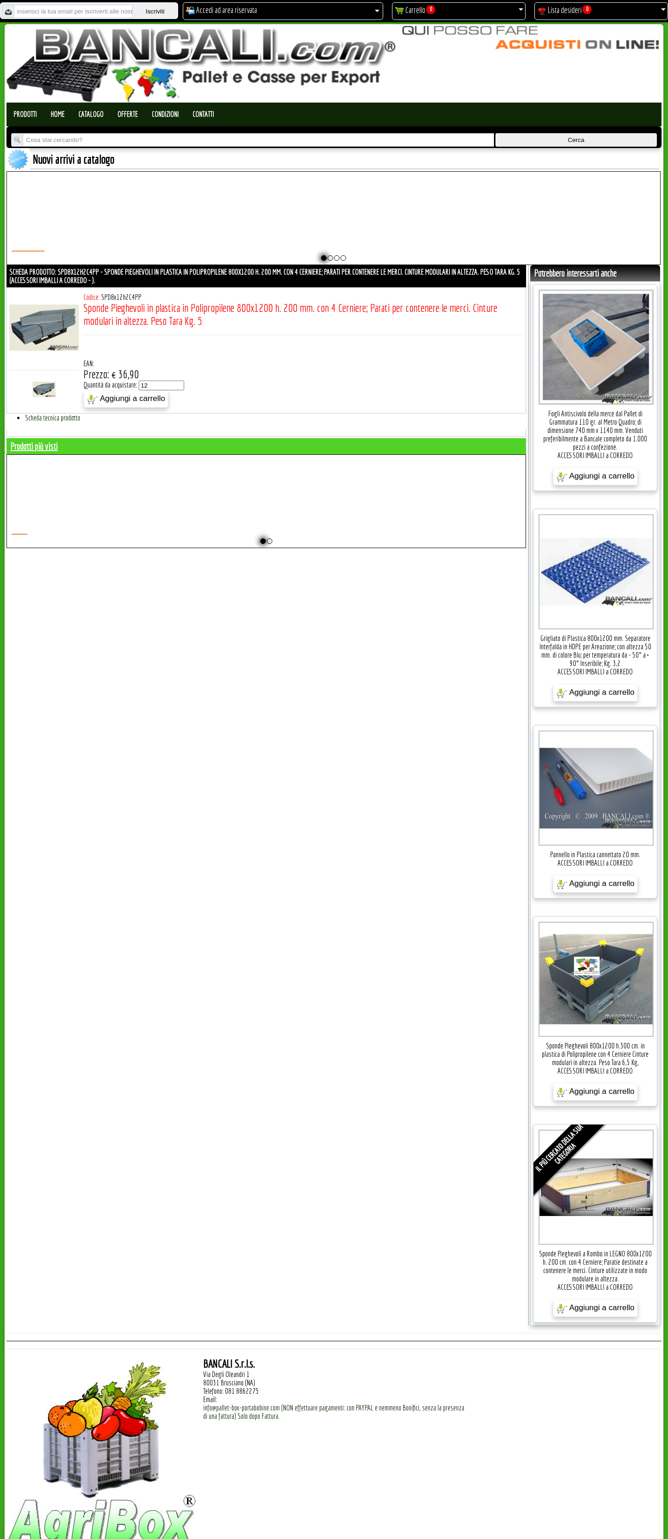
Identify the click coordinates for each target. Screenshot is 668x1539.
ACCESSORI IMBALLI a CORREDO (595, 455)
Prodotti (25, 114)
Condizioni (165, 114)
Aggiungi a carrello (126, 399)
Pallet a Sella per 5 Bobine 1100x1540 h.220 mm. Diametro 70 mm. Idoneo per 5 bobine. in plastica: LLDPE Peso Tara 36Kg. (445, 230)
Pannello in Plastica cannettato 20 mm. (595, 854)
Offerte (127, 114)
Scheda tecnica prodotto (52, 418)
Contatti (203, 114)
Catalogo (90, 114)
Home (57, 114)
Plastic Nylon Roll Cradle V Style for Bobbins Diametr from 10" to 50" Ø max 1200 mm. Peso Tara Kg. (294, 226)
